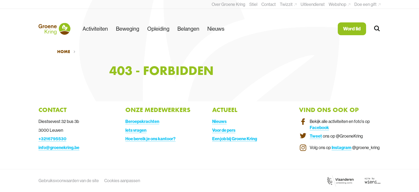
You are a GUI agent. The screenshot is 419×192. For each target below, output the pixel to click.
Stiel (253, 4)
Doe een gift (365, 4)
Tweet (316, 136)
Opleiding (158, 28)
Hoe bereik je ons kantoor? (150, 138)
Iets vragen (135, 130)
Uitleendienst (313, 4)
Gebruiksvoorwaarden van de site (68, 180)
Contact (268, 4)
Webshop (338, 4)
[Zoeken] (377, 28)
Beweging (127, 28)
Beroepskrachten (142, 121)
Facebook (319, 127)
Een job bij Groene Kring (234, 138)
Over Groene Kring (228, 4)
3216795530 (53, 138)
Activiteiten (95, 28)
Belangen (188, 28)
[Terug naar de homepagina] (54, 29)
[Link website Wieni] (373, 180)
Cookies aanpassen (122, 180)
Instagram (341, 147)
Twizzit (286, 4)
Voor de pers (223, 130)
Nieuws (215, 28)
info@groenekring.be (58, 147)
